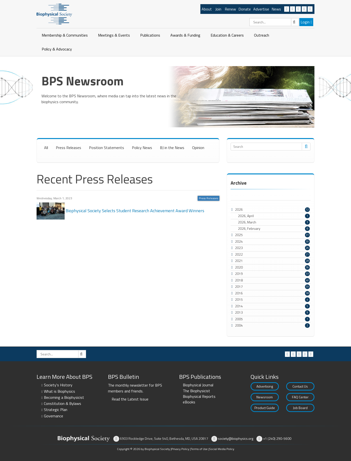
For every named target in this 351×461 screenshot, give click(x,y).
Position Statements (106, 147)
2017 (239, 286)
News (276, 9)
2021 (239, 260)
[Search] (274, 22)
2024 (239, 241)
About (207, 9)
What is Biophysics (59, 391)
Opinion (198, 147)
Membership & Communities (65, 35)
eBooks (189, 402)
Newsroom (264, 397)
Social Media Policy (221, 449)
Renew (230, 9)
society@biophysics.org (235, 438)
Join (218, 9)
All (46, 147)
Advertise (261, 9)
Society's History (58, 385)
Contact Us (300, 386)
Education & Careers (227, 35)
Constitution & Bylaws (62, 403)
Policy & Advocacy (57, 49)
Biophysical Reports (199, 396)
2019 (239, 273)
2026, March (274, 222)
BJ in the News (172, 147)
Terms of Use (199, 449)
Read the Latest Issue (130, 399)
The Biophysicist (196, 391)
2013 (239, 312)
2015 (239, 299)
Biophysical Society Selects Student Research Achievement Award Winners (120, 210)
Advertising (264, 386)
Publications (150, 35)
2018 (239, 280)
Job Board (300, 407)
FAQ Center (300, 397)
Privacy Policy (180, 449)
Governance (53, 416)
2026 (239, 209)
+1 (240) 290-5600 (277, 438)
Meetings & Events (114, 35)
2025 (239, 234)
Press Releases (68, 147)
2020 (239, 267)
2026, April (274, 216)
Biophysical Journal (198, 385)
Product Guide (264, 407)
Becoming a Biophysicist (64, 397)
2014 (239, 306)
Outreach (261, 35)
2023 (239, 247)
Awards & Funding (185, 35)
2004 (239, 325)
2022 (239, 254)
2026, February (274, 228)
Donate (244, 9)
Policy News (142, 147)
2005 (239, 318)
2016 (239, 293)
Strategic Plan (55, 409)
